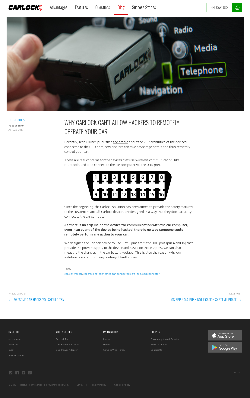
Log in (106, 338)
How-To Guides (159, 344)
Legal (80, 384)
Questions (102, 7)
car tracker (75, 273)
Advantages (58, 7)
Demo (106, 344)
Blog (121, 7)
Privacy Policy (98, 384)
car (66, 273)
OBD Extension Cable (67, 344)
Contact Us (156, 349)
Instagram (10, 372)
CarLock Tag (62, 338)
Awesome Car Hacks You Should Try (39, 299)
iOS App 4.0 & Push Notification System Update (204, 299)
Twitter (23, 372)
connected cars (126, 273)
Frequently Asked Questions (166, 338)
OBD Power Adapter (67, 349)
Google (30, 372)
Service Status (16, 355)
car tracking (90, 273)
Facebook (17, 372)
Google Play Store (225, 347)
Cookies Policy (122, 384)
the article (120, 142)
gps (139, 273)
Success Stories (144, 7)
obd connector (151, 273)
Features (81, 7)
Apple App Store (225, 335)
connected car (107, 273)
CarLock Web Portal (114, 349)
